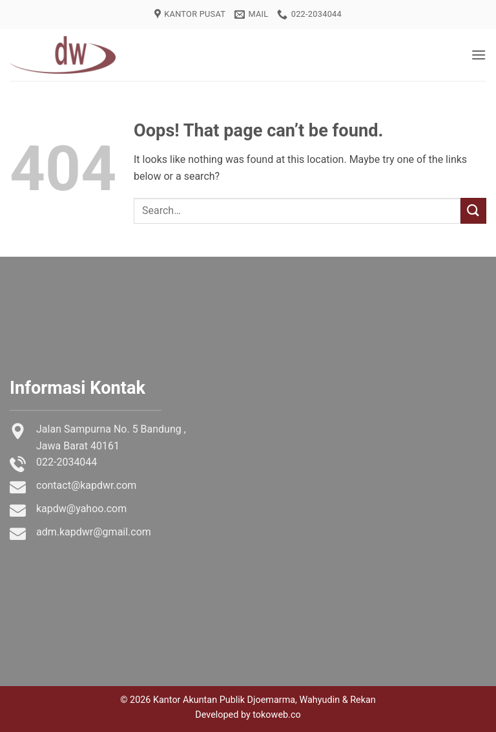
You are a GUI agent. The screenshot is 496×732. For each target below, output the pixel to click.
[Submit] (473, 210)
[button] (478, 54)
